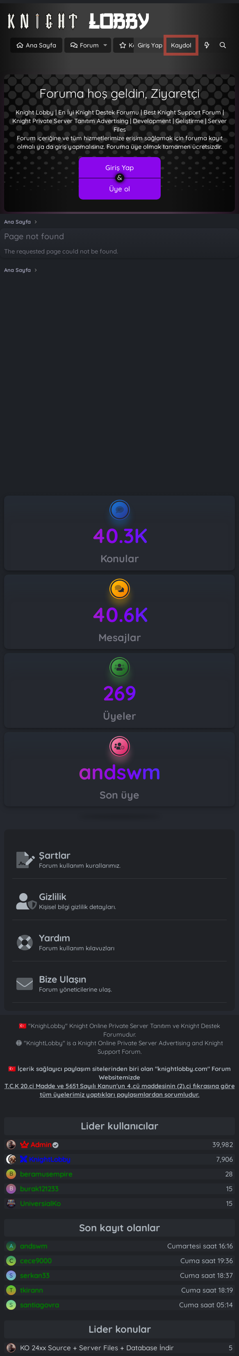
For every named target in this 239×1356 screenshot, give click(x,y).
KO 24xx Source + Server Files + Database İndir (97, 1347)
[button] (105, 45)
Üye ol (119, 188)
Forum (89, 45)
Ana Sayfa (41, 45)
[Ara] (223, 45)
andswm (120, 772)
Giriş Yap (119, 167)
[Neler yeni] (206, 45)
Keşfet (138, 45)
